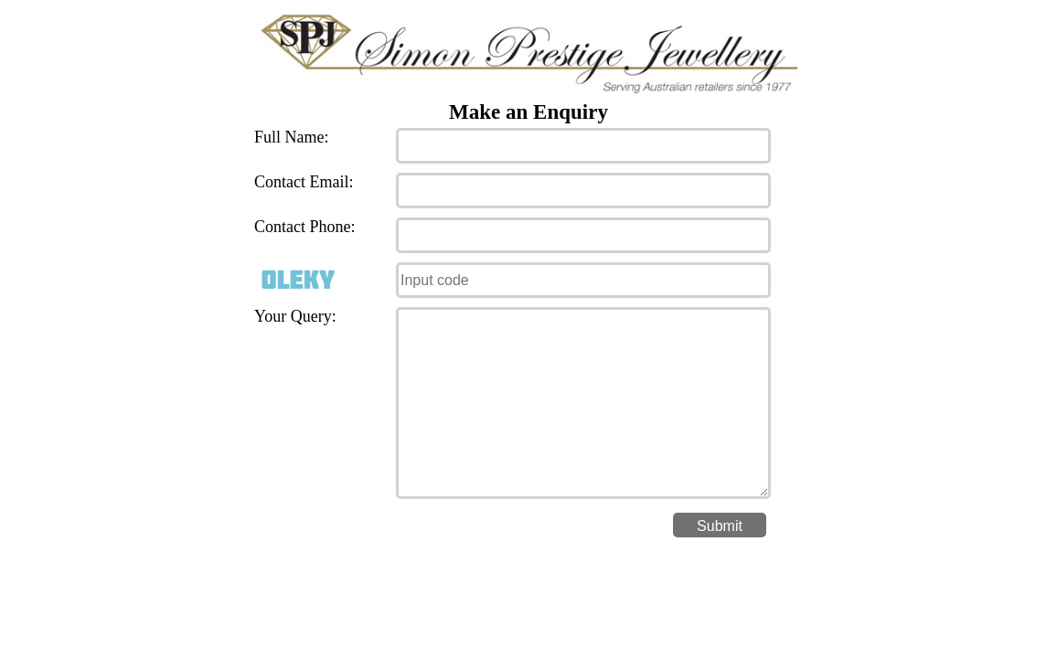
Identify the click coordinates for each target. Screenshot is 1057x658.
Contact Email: (303, 182)
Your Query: (295, 316)
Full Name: (291, 137)
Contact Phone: (305, 227)
